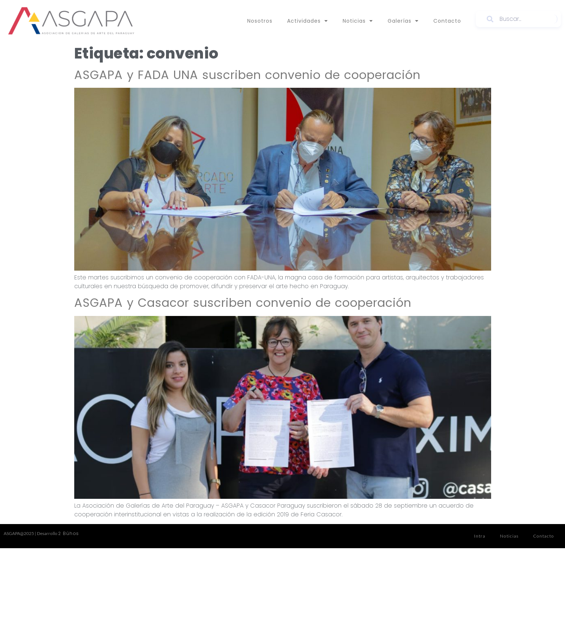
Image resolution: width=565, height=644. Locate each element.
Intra (479, 536)
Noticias (358, 21)
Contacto (447, 21)
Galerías (403, 21)
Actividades (307, 21)
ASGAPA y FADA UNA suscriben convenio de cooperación (247, 75)
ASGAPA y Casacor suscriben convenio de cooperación (242, 302)
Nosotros (259, 21)
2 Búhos (68, 533)
